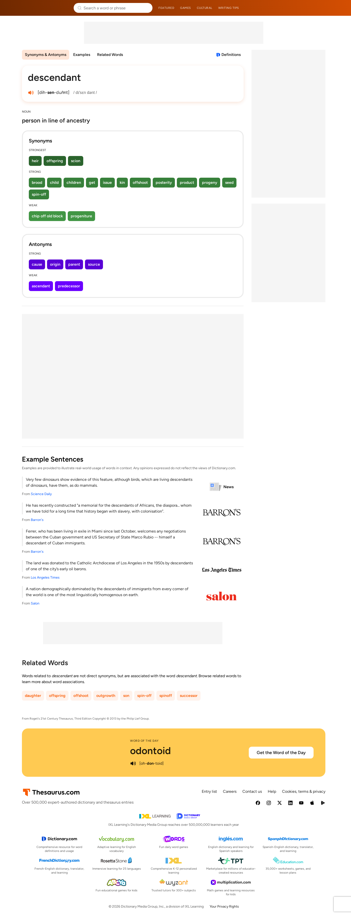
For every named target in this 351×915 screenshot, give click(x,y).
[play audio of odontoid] (133, 763)
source (94, 264)
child (54, 182)
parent (74, 264)
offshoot (140, 182)
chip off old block (47, 216)
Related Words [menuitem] (110, 54)
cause (37, 264)
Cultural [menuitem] (204, 8)
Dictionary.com (305, 8)
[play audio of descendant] (31, 93)
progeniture (81, 216)
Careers (229, 791)
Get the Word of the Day (281, 752)
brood (37, 182)
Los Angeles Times (45, 577)
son (126, 695)
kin (122, 182)
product (187, 182)
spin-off (39, 194)
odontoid (150, 751)
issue (107, 182)
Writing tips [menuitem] (228, 8)
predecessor (69, 286)
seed (229, 182)
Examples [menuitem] (81, 54)
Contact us (252, 791)
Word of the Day (144, 740)
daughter (33, 695)
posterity (164, 182)
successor (189, 695)
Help (272, 791)
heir (35, 160)
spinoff (165, 695)
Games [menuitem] (185, 8)
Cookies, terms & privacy (303, 791)
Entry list (209, 791)
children (74, 182)
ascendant (41, 286)
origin (55, 264)
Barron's (37, 520)
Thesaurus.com (46, 7)
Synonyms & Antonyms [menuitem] (45, 54)
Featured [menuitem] (166, 8)
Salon (35, 603)
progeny (209, 182)
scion (75, 160)
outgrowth (105, 695)
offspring (55, 160)
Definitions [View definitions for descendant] (231, 54)
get (92, 182)
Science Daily (41, 494)
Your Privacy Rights (224, 906)
